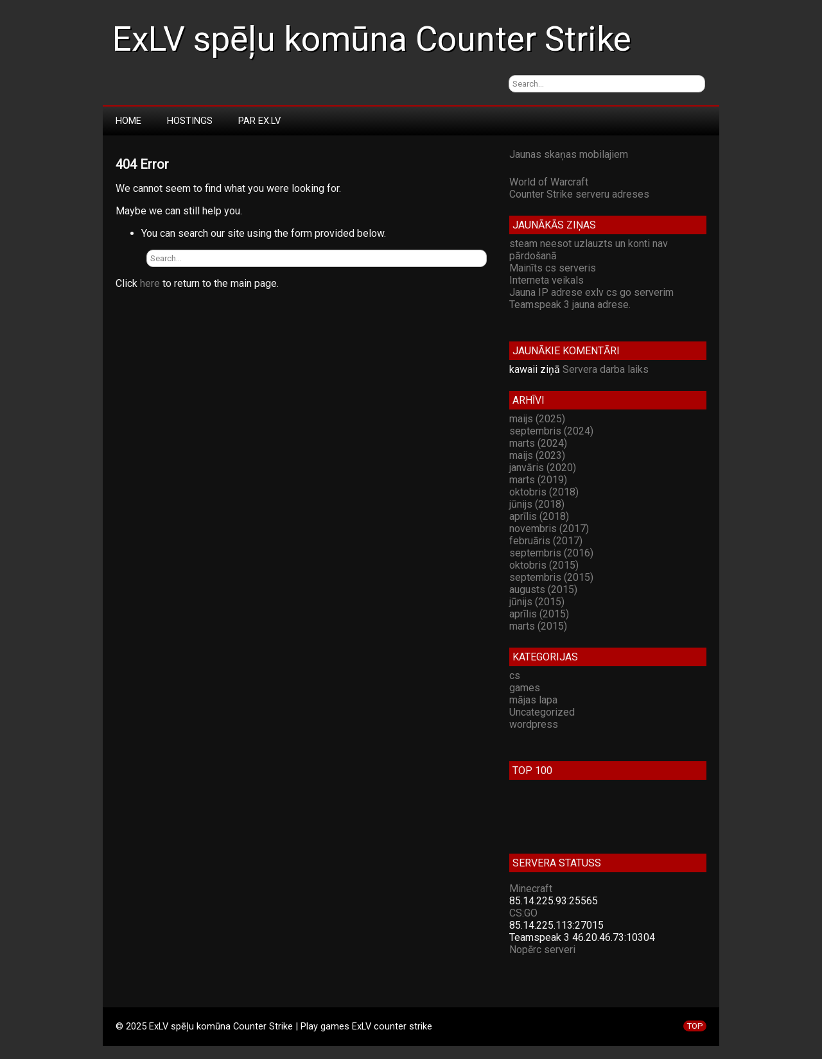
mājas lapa (533, 700)
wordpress (533, 724)
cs (514, 675)
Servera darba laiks (606, 369)
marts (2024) (538, 443)
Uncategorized (542, 712)
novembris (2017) (549, 528)
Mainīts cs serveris (552, 268)
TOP (694, 1026)
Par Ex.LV (259, 120)
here (150, 283)
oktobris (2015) (544, 565)
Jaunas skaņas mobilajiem (568, 154)
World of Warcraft (548, 182)
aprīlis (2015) (539, 614)
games (524, 688)
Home (128, 120)
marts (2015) (538, 626)
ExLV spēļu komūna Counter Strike (371, 39)
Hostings (190, 120)
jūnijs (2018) (536, 504)
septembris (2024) (551, 431)
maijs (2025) (537, 419)
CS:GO (523, 913)
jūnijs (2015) (536, 602)
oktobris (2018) (544, 492)
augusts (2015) (543, 589)
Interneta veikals (546, 280)
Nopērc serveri (542, 949)
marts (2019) (538, 480)
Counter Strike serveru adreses (579, 194)
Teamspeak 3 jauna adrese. (570, 304)
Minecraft (530, 888)
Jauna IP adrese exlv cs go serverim (591, 292)
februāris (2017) (545, 541)
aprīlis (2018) (539, 516)
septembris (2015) (551, 577)
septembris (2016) (551, 553)
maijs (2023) (537, 455)
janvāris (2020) (542, 467)
